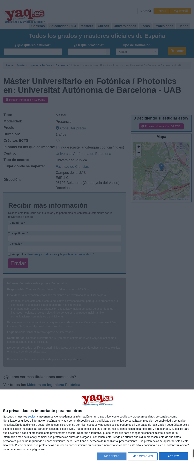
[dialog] (97, 427)
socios (32, 416)
